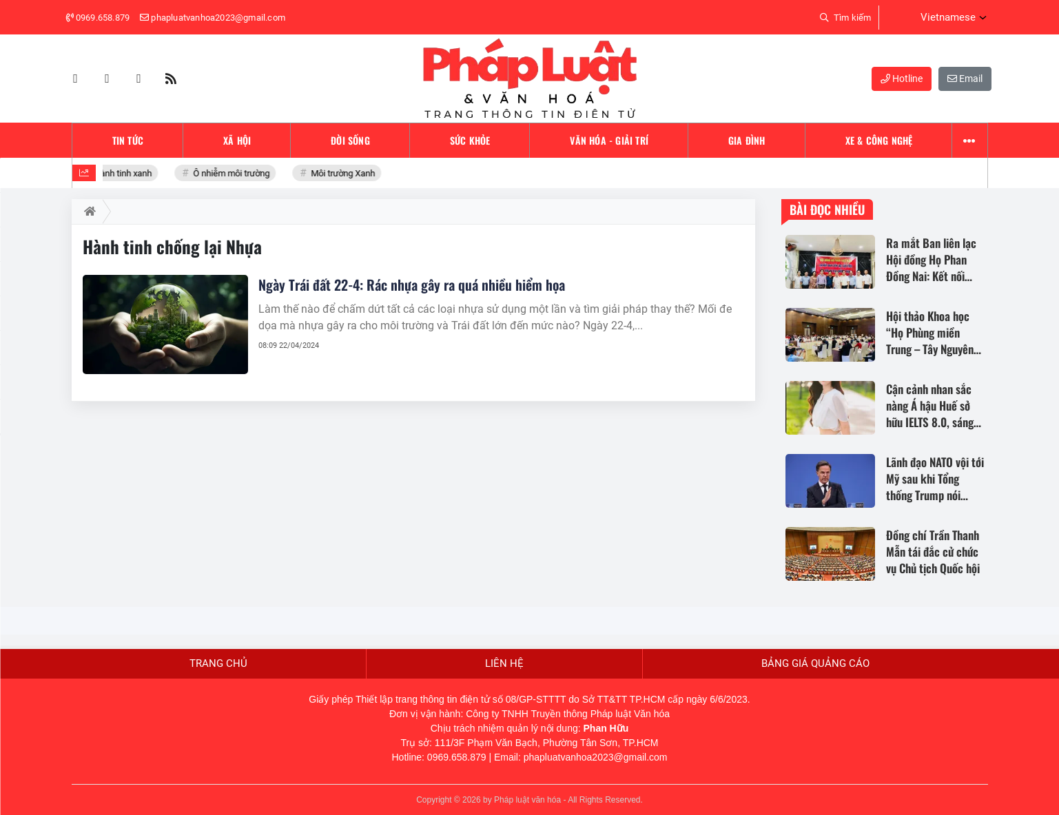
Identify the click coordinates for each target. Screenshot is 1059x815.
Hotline (902, 78)
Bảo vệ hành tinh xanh (111, 173)
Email (965, 78)
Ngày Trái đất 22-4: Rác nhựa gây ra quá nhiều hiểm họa (411, 284)
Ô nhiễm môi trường (233, 173)
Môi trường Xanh (344, 173)
